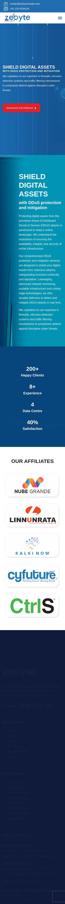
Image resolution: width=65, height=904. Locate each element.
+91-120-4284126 (16, 8)
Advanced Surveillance (21, 107)
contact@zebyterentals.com (21, 3)
